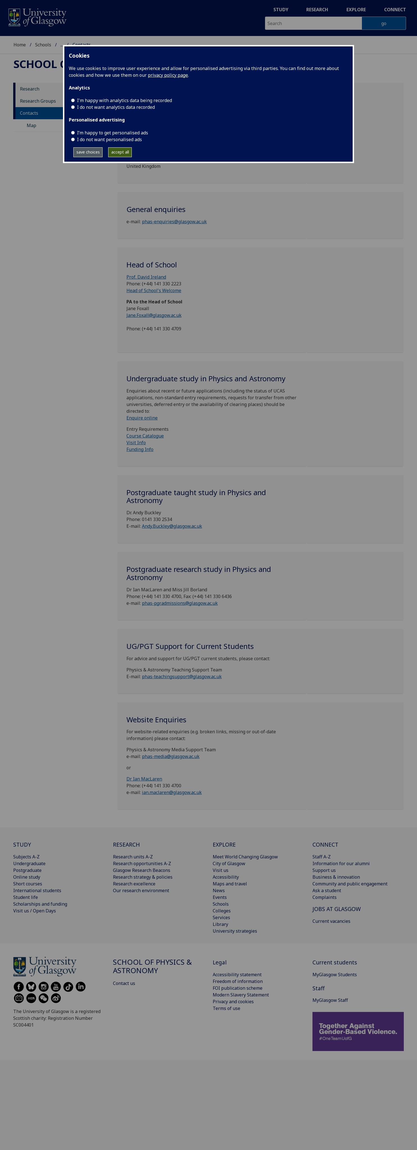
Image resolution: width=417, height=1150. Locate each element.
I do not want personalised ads (109, 139)
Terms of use (226, 1008)
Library (220, 924)
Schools (43, 45)
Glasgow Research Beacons (141, 870)
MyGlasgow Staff (330, 1000)
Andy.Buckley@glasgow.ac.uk (172, 526)
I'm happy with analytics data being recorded (124, 100)
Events (220, 897)
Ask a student (326, 890)
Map (31, 125)
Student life (25, 897)
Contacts (29, 113)
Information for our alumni (341, 863)
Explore (356, 9)
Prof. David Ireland (146, 277)
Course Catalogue (145, 436)
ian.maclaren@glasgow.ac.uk (172, 792)
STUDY (22, 844)
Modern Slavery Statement (241, 995)
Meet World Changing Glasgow (245, 857)
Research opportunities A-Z (142, 863)
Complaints (324, 897)
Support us (324, 870)
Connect (395, 9)
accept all (120, 152)
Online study (26, 877)
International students (37, 890)
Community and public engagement (349, 884)
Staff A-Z (321, 857)
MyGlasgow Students (334, 974)
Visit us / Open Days (34, 911)
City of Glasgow (229, 863)
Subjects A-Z (26, 857)
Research (317, 9)
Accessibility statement (237, 974)
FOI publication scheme (237, 988)
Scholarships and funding (40, 904)
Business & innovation (336, 877)
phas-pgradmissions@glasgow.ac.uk (180, 603)
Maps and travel (230, 884)
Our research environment (141, 890)
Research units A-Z (133, 857)
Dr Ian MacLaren (144, 779)
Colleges (222, 911)
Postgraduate (27, 870)
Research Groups (38, 101)
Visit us (220, 870)
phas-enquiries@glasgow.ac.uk (174, 221)
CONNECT (325, 844)
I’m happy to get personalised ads (112, 133)
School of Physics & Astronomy (152, 966)
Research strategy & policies (143, 877)
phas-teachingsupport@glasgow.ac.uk (182, 676)
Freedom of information (238, 981)
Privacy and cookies (233, 1001)
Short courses (27, 884)
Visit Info (136, 442)
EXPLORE (224, 844)
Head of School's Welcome (153, 290)
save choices (88, 152)
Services (221, 917)
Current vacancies (331, 921)
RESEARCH (126, 844)
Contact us (124, 983)
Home (19, 45)
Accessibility (226, 877)
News (219, 890)
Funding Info (139, 449)
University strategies (235, 931)
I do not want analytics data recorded (116, 107)
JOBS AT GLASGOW (336, 909)
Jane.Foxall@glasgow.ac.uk (154, 315)
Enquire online (142, 418)
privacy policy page (168, 75)
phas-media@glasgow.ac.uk (171, 756)
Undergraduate (29, 863)
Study (280, 9)
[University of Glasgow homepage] (37, 16)
